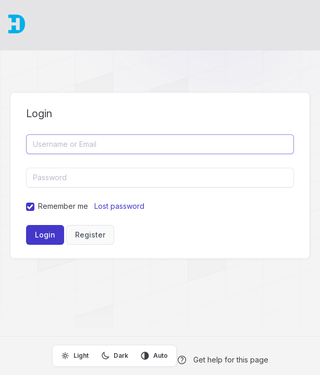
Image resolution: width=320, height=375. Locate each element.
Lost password (119, 206)
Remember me (63, 206)
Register (90, 234)
